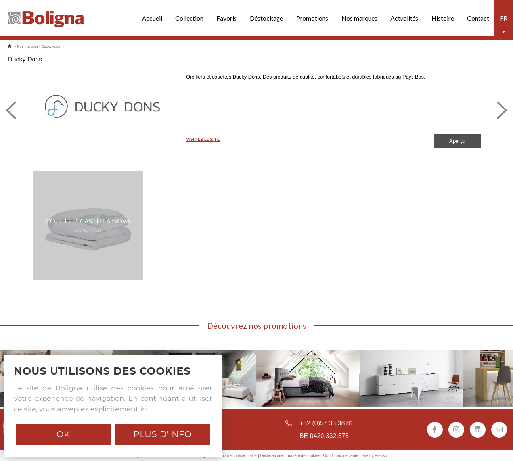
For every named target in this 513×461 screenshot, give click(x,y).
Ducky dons (51, 46)
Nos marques (359, 18)
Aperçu (457, 141)
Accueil (152, 18)
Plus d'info (162, 434)
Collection (189, 18)
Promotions (312, 18)
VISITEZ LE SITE (203, 139)
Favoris (226, 18)
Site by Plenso (374, 455)
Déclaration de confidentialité (231, 455)
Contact (478, 18)
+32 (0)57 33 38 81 (327, 423)
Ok (63, 434)
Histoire (442, 18)
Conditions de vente (340, 455)
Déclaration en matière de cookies (290, 455)
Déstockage (266, 18)
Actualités (404, 18)
